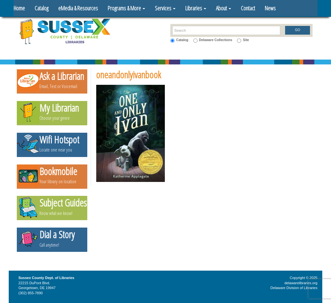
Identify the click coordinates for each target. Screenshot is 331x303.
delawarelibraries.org (300, 283)
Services (165, 8)
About (223, 8)
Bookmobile (58, 171)
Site (246, 40)
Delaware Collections (215, 40)
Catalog (41, 8)
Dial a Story (57, 234)
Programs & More (126, 8)
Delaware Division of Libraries (293, 288)
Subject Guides (63, 202)
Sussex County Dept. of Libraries (46, 278)
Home (19, 8)
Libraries (195, 8)
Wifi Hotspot (59, 139)
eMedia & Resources (78, 8)
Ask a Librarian (61, 76)
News (270, 8)
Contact (248, 8)
